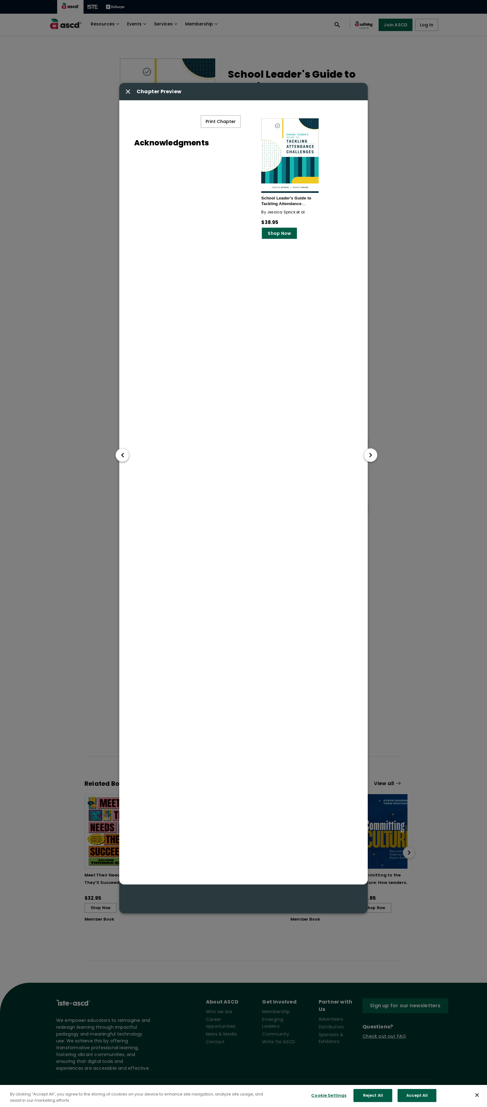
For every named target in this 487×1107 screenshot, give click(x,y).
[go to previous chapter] (122, 455)
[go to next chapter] (370, 455)
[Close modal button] (128, 91)
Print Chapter (220, 121)
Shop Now (279, 233)
